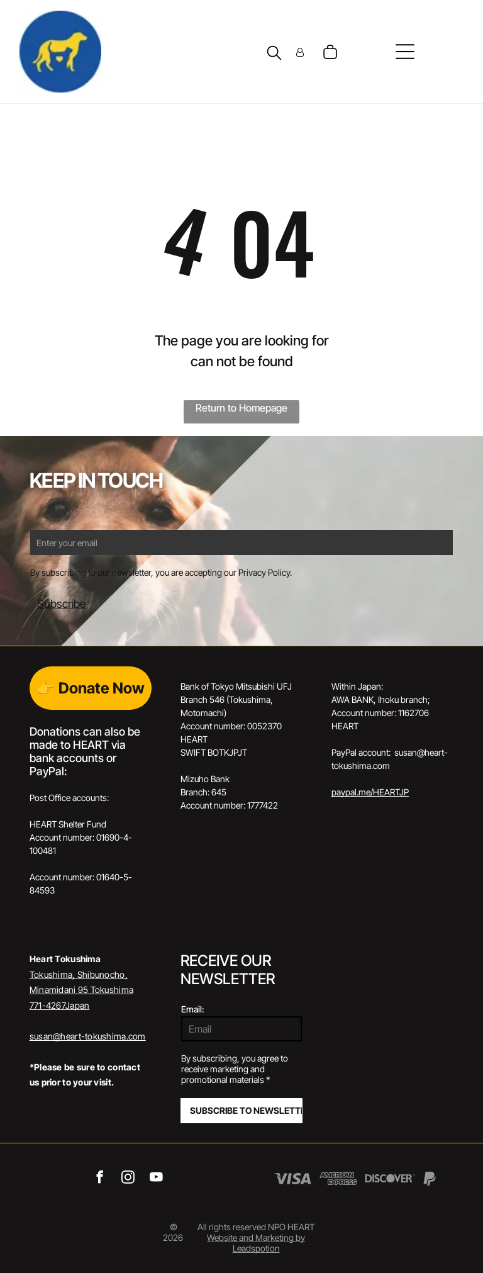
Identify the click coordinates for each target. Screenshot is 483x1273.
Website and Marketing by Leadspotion (256, 1242)
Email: (192, 1009)
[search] (274, 53)
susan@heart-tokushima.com (88, 1036)
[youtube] (156, 1178)
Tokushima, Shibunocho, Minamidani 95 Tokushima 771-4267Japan (81, 990)
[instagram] (128, 1178)
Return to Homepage (241, 407)
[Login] (300, 52)
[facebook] (99, 1178)
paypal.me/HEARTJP (370, 792)
